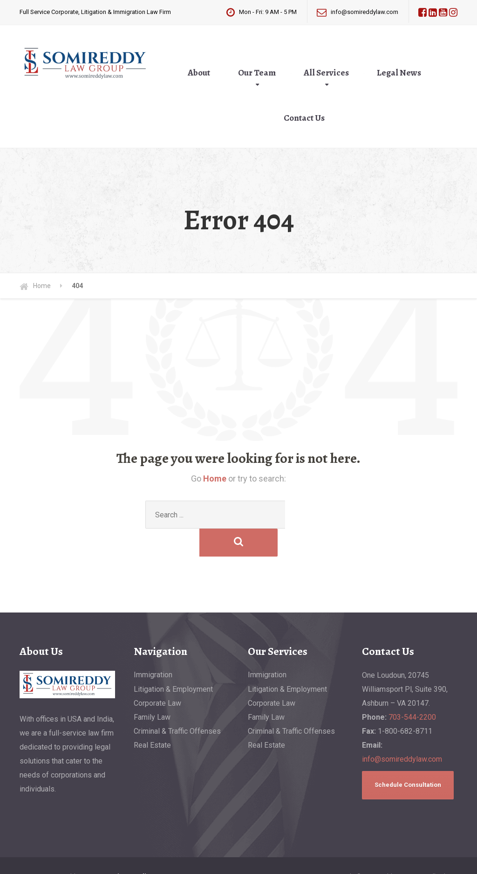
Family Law (152, 689)
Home (214, 478)
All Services (326, 73)
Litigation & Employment (173, 661)
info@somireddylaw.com (402, 731)
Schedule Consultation (408, 756)
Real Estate (152, 717)
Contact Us (304, 118)
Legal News (399, 73)
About (199, 73)
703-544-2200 (412, 689)
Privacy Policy (131, 848)
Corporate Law (157, 675)
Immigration (153, 646)
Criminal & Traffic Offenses (177, 703)
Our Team (257, 73)
